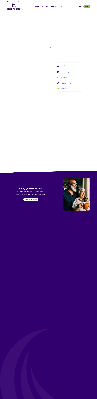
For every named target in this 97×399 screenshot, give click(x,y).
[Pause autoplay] (50, 47)
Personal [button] (37, 6)
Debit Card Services (66, 83)
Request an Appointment (67, 72)
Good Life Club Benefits (31, 199)
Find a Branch (64, 77)
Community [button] (53, 6)
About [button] (61, 6)
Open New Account (66, 66)
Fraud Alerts (64, 88)
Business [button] (45, 6)
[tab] (48, 47)
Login (86, 6)
